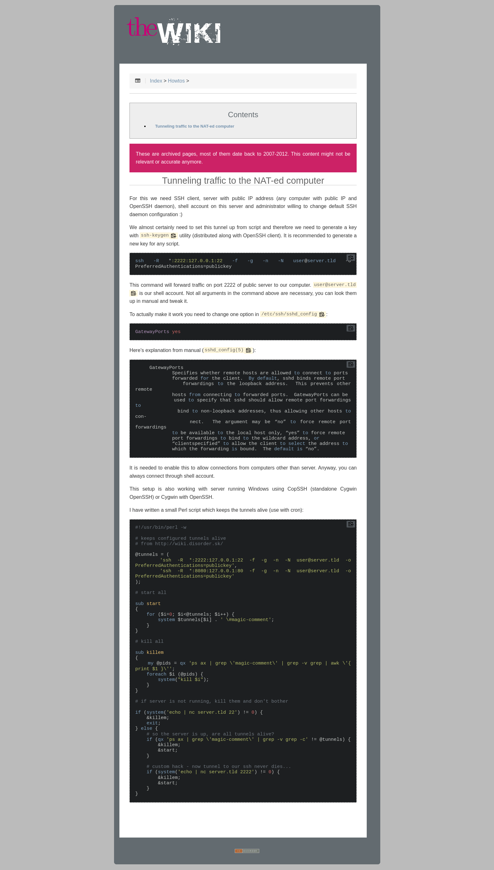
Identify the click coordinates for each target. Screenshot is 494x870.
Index (156, 81)
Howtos (176, 81)
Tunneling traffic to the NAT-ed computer (194, 126)
